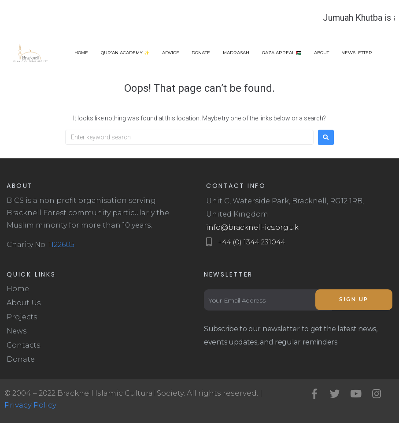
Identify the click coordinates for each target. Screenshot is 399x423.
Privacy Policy (30, 405)
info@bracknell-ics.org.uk (252, 227)
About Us (24, 303)
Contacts (23, 345)
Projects (22, 317)
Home (18, 288)
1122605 (61, 244)
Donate (21, 359)
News (16, 331)
